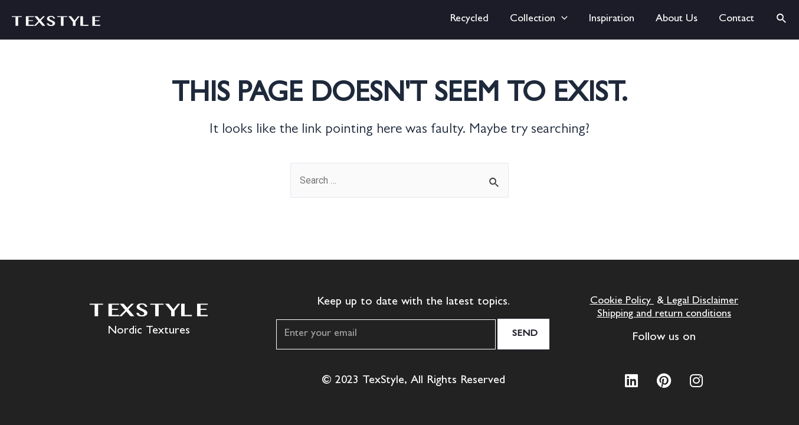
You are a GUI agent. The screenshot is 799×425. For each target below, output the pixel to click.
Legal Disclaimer (702, 301)
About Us (677, 19)
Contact (736, 19)
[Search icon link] (782, 19)
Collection (539, 20)
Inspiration (611, 19)
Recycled (469, 19)
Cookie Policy (620, 301)
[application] (561, 20)
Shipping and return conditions (664, 314)
